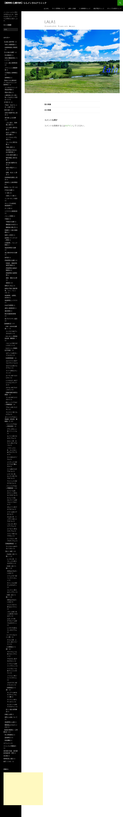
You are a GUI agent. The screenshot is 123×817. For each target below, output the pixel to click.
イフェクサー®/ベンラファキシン (12, 578)
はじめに (46, 8)
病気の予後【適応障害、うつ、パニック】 (11, 291)
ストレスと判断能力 (10, 746)
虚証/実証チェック (98, 8)
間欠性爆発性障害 (10, 314)
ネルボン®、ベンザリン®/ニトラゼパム (12, 519)
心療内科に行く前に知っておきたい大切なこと (11, 97)
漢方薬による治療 (10, 118)
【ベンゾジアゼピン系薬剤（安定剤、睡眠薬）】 (11, 419)
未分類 (6, 756)
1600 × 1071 (64, 26)
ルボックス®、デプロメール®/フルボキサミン (12, 621)
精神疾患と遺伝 (8, 758)
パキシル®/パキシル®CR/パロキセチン (12, 614)
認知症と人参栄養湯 (11, 182)
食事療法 (7, 77)
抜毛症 (7, 257)
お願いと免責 (72, 8)
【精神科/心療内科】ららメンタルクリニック (25, 3)
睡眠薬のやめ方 (11, 224)
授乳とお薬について (11, 717)
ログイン (69, 125)
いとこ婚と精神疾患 (11, 63)
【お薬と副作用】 (9, 42)
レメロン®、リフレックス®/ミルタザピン (12, 561)
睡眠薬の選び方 (11, 227)
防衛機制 (7, 740)
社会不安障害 (9, 305)
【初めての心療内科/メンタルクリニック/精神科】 (10, 83)
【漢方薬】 (7, 110)
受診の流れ (8, 92)
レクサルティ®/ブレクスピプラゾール (11, 383)
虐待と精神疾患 (10, 308)
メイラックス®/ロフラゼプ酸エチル (12, 464)
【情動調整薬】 (10, 543)
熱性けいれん (9, 286)
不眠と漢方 (9, 147)
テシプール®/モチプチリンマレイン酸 (12, 695)
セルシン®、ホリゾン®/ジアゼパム (12, 443)
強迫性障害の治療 (10, 248)
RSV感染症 (8, 55)
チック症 (7, 208)
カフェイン (7, 743)
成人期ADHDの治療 (11, 252)
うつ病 (7, 193)
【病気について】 (9, 187)
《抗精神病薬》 (10, 358)
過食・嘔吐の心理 (11, 278)
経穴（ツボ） (8, 761)
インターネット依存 (11, 198)
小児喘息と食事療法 (11, 73)
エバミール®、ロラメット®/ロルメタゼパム (12, 493)
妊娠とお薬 (8, 714)
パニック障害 (9, 216)
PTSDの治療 (8, 190)
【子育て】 (7, 102)
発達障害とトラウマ (11, 300)
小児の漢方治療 (11, 155)
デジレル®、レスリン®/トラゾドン (12, 642)
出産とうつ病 (10, 196)
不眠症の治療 (10, 222)
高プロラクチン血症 (11, 319)
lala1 (73, 26)
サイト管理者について (58, 8)
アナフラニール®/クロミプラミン (12, 654)
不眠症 (7, 219)
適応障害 (7, 311)
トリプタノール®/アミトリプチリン (12, 671)
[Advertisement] (23, 788)
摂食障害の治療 (10, 260)
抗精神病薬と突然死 (11, 47)
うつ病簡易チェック (84, 8)
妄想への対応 (9, 235)
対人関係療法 (9, 735)
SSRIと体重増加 (10, 44)
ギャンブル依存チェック (114, 8)
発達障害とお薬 (10, 722)
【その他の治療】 (9, 52)
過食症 (8, 283)
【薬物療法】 (8, 323)
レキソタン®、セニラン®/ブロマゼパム (12, 476)
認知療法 (7, 737)
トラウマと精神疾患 (11, 211)
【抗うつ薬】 (9, 551)
